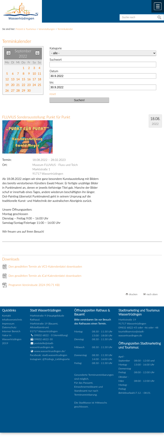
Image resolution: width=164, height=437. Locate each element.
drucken (133, 294)
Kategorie (55, 48)
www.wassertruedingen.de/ (49, 351)
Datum (53, 71)
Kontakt (6, 315)
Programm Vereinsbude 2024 (34, 285)
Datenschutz (9, 327)
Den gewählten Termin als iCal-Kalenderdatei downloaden (45, 275)
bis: (51, 82)
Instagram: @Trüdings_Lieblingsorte (50, 359)
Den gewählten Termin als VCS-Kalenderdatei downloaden (45, 266)
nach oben (152, 294)
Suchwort (55, 59)
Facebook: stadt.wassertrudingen (48, 355)
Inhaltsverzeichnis (12, 319)
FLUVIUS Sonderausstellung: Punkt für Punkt (36, 117)
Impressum (8, 323)
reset (52, 94)
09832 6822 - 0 (41, 335)
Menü (157, 6)
